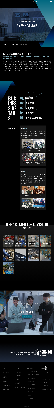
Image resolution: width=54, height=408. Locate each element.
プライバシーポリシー (8, 385)
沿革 (18, 379)
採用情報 (43, 369)
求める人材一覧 (46, 379)
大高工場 (30, 391)
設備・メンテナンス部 (33, 375)
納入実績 (17, 383)
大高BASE (30, 398)
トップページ (6, 45)
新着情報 (5, 377)
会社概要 (19, 372)
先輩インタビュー (46, 386)
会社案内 (17, 369)
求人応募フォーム (46, 389)
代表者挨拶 (19, 375)
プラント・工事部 (32, 371)
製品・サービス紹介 (20, 387)
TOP (4, 369)
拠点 (29, 395)
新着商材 (5, 381)
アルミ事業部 (31, 385)
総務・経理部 (31, 388)
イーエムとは (6, 373)
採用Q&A (44, 382)
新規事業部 (31, 381)
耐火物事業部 (31, 378)
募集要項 (44, 375)
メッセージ (45, 372)
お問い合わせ (6, 389)
